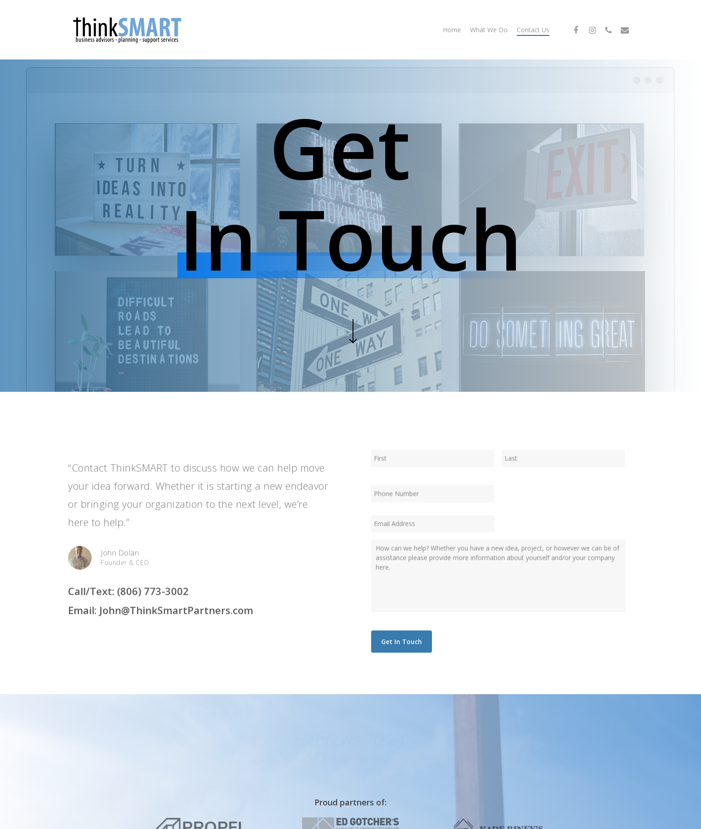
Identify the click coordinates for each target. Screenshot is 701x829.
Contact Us (533, 29)
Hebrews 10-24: (350, 739)
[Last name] (563, 470)
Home (452, 29)
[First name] (433, 470)
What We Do (489, 29)
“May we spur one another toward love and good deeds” (350, 758)
